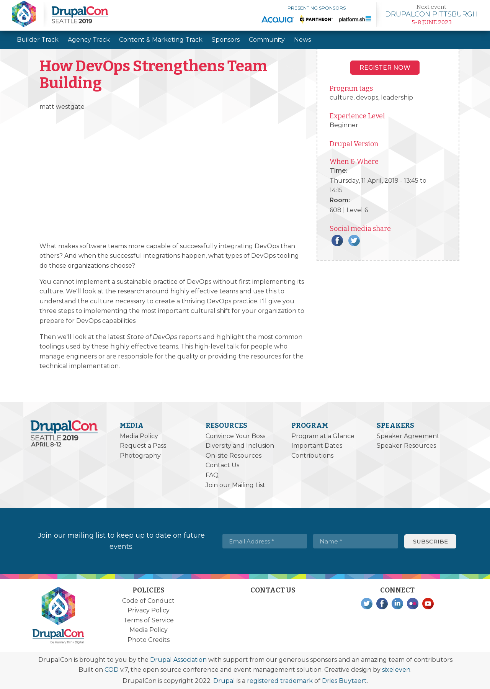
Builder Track (38, 39)
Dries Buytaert (344, 680)
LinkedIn (397, 603)
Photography (140, 455)
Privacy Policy (148, 610)
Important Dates (316, 445)
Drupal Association (178, 659)
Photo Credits (148, 639)
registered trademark (280, 680)
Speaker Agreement (408, 436)
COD (112, 669)
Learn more (431, 14)
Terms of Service (148, 620)
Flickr (412, 603)
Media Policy (139, 436)
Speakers (395, 425)
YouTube (428, 603)
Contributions (312, 455)
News (302, 39)
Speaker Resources (406, 445)
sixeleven (396, 669)
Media (132, 425)
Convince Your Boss (235, 436)
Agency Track (89, 39)
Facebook (337, 240)
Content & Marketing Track (161, 39)
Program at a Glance (322, 436)
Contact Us (222, 465)
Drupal (224, 680)
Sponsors (226, 39)
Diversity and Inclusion (240, 445)
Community (267, 39)
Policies (148, 590)
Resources (226, 425)
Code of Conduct (148, 600)
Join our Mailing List (235, 485)
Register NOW (384, 67)
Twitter (354, 240)
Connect (397, 590)
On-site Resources (233, 455)
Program (309, 425)
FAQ (212, 475)
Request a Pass (143, 445)
